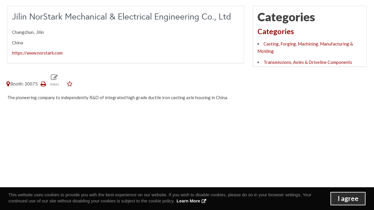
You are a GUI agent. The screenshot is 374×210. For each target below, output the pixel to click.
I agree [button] (348, 198)
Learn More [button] (188, 200)
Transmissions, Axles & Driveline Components (308, 62)
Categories (275, 31)
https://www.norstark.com (37, 52)
